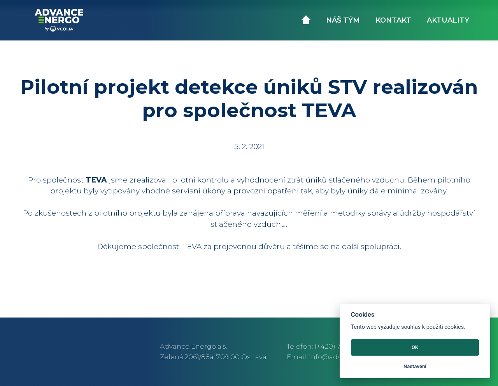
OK (415, 347)
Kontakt (393, 20)
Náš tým (343, 20)
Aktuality (448, 20)
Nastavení (414, 366)
